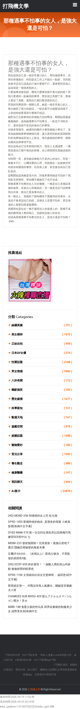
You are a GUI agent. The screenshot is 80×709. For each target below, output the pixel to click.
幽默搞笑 (41, 389)
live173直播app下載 (45, 659)
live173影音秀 (29, 655)
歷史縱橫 (41, 399)
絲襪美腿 (41, 325)
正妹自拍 (41, 343)
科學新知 (41, 408)
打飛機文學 (34, 689)
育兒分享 (41, 454)
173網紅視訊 (61, 664)
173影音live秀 (12, 655)
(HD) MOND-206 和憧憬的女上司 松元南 (32, 515)
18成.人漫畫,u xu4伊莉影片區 (55, 655)
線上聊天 (32, 669)
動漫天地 (41, 417)
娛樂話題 (41, 435)
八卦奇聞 (41, 380)
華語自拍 (20, 669)
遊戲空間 (41, 426)
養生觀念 (41, 463)
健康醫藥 (41, 472)
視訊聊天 (41, 481)
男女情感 (41, 371)
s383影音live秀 (23, 659)
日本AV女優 (41, 353)
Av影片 (41, 491)
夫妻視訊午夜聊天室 (45, 674)
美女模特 (41, 334)
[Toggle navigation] (75, 4)
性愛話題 (41, 362)
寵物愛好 (41, 445)
